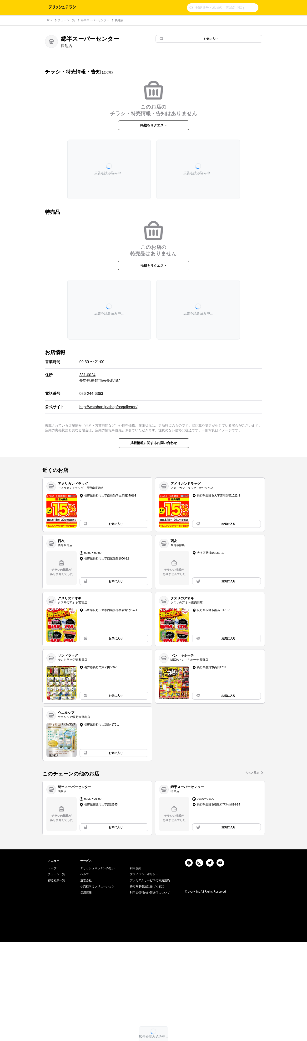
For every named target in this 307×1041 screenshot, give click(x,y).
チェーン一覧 (66, 20)
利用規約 (135, 967)
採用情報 (86, 992)
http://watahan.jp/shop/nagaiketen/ (108, 407)
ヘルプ (84, 973)
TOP (49, 20)
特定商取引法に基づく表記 (147, 986)
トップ (52, 967)
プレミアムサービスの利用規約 (150, 979)
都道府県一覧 (56, 979)
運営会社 (86, 979)
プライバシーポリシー (144, 973)
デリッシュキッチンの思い (97, 967)
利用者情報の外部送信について (150, 992)
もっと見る (252, 772)
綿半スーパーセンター (95, 20)
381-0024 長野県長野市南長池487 (99, 377)
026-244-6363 (91, 394)
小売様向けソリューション (97, 986)
